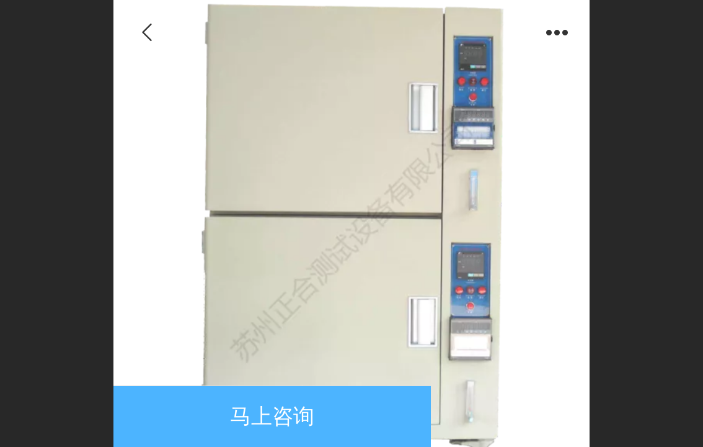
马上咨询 (272, 416)
